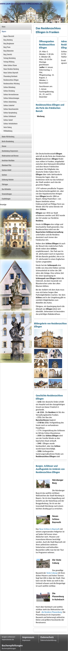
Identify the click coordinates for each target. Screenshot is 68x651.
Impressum (28, 637)
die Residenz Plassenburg (52, 612)
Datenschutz (47, 637)
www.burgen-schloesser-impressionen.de (21, 3)
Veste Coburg (52, 573)
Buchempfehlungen (10, 645)
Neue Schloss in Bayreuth (49, 529)
